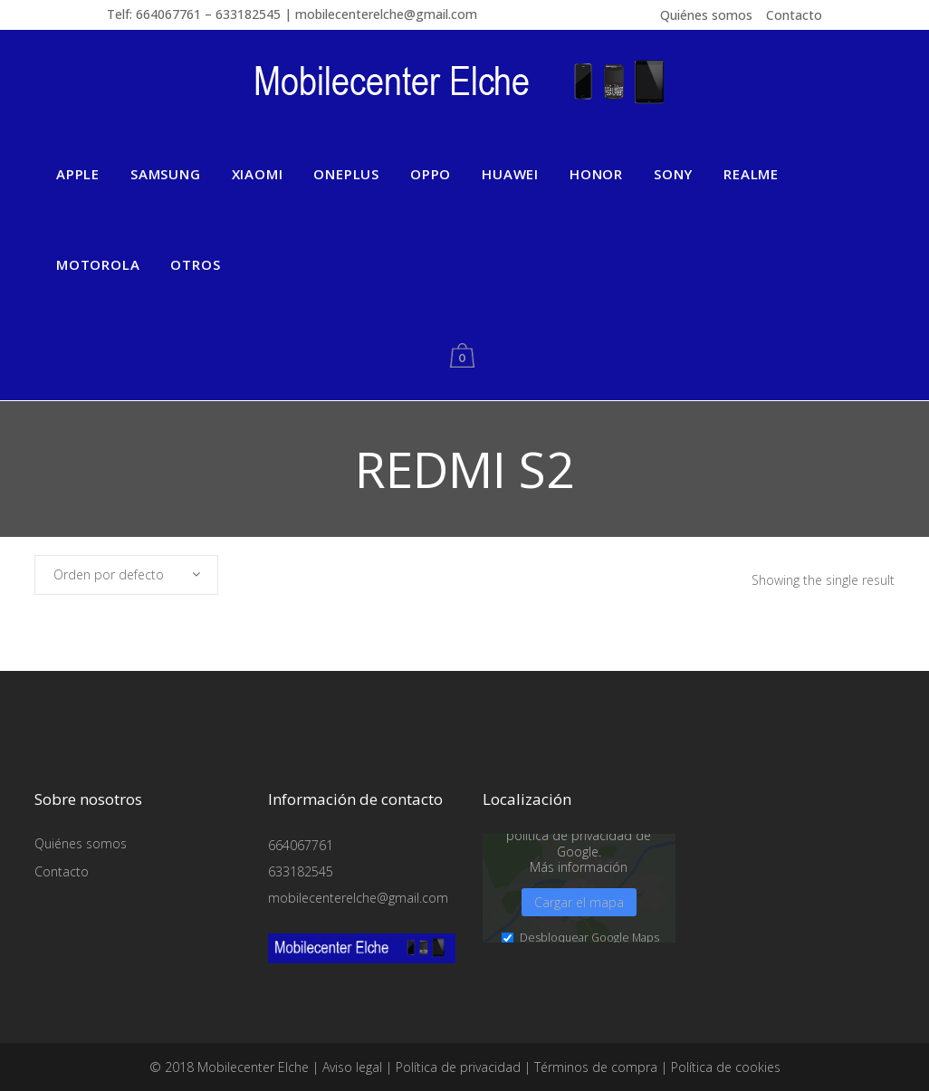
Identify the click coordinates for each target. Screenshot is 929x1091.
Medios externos (493, 993)
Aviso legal (796, 1067)
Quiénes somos (706, 15)
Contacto (794, 15)
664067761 (300, 845)
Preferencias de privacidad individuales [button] (791, 1035)
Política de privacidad (836, 1055)
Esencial (181, 993)
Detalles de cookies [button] (739, 1055)
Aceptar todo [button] (791, 891)
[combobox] (126, 575)
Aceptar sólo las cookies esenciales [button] (790, 996)
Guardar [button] (790, 942)
